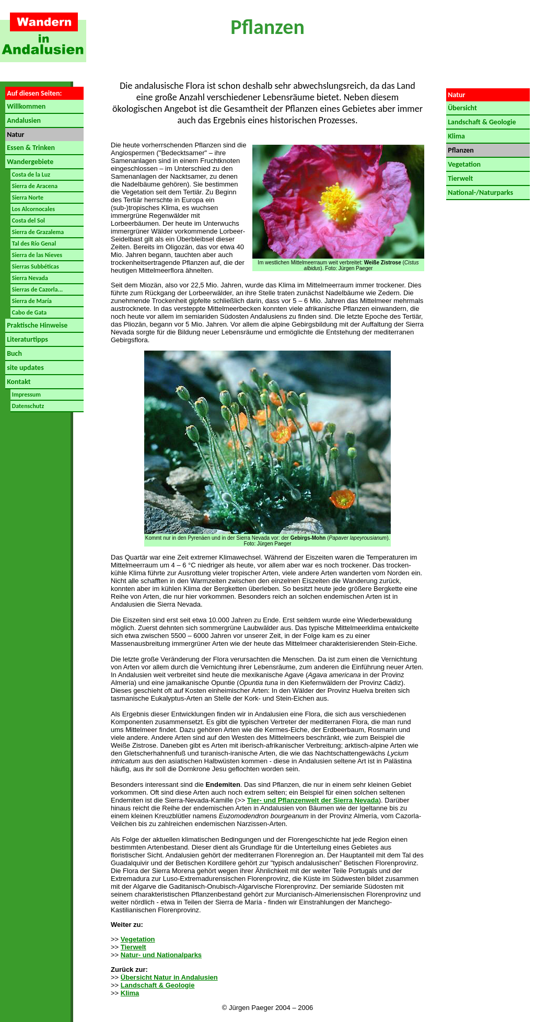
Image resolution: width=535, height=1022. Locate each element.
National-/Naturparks (479, 192)
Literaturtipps (26, 339)
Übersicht (461, 107)
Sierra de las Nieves (36, 255)
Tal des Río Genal (33, 243)
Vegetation (138, 939)
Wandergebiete (29, 161)
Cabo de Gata (28, 312)
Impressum (25, 394)
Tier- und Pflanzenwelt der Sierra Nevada (313, 800)
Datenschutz (27, 406)
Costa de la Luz (30, 174)
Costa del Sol (27, 220)
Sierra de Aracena (33, 186)
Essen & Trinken (30, 147)
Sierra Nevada (29, 278)
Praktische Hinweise (36, 325)
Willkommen (25, 106)
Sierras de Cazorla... (36, 289)
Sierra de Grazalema (37, 232)
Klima (130, 993)
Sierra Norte (26, 197)
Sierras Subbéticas (34, 266)
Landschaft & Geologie (158, 985)
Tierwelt (133, 947)
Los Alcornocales (32, 209)
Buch (13, 353)
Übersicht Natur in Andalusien (169, 977)
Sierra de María (31, 301)
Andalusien (23, 120)
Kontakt (18, 381)
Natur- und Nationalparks (161, 955)
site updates (24, 367)
